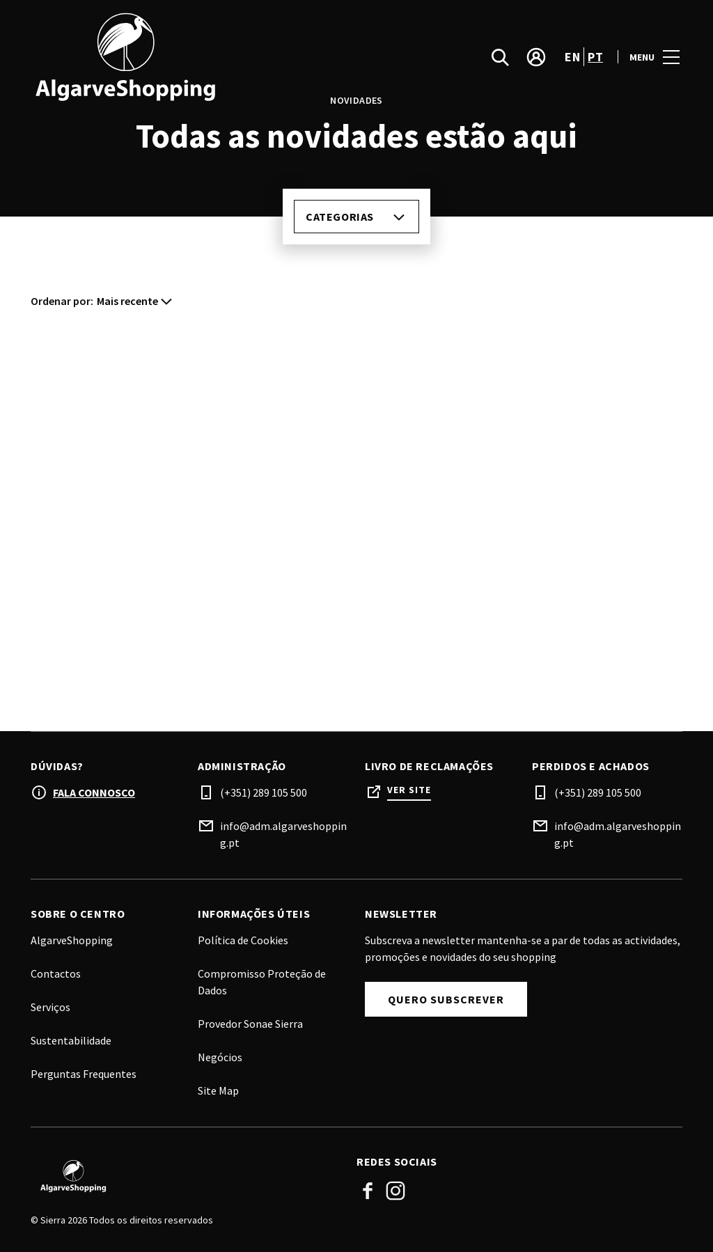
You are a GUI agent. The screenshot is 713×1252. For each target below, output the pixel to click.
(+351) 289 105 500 (263, 792)
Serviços (50, 1007)
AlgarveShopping (72, 940)
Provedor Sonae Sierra (250, 1024)
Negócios (220, 1057)
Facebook (367, 1191)
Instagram (395, 1191)
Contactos (56, 973)
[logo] (194, 58)
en (572, 58)
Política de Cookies (243, 940)
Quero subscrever (446, 999)
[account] (536, 58)
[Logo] (185, 1176)
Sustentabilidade (71, 1040)
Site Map (218, 1090)
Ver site (409, 790)
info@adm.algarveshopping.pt (283, 834)
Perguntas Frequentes (83, 1074)
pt (595, 58)
